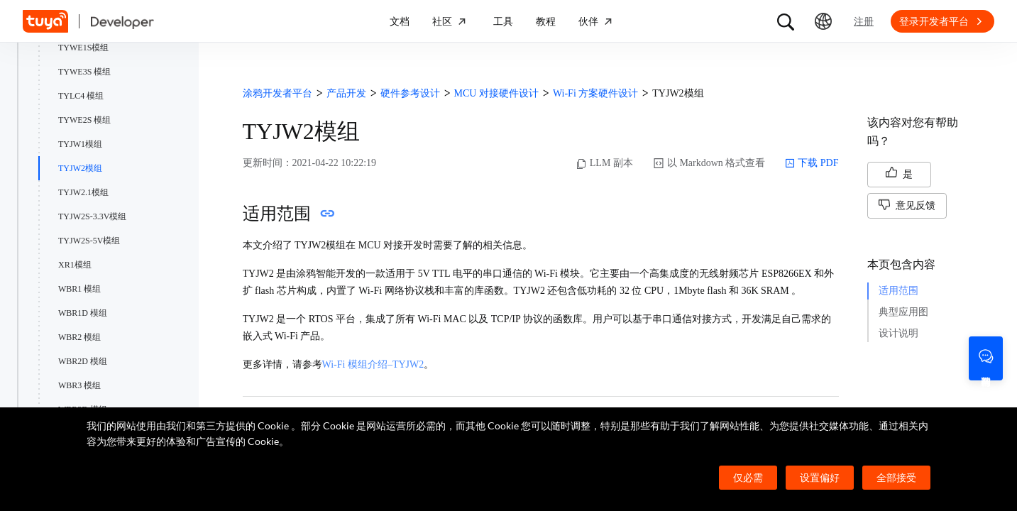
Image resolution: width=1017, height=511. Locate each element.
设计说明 (898, 333)
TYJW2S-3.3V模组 (92, 216)
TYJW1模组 (80, 144)
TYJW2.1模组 (83, 192)
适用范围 (898, 290)
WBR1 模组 (79, 289)
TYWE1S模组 (83, 48)
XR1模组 (75, 265)
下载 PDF (811, 163)
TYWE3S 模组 (84, 72)
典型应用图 (903, 312)
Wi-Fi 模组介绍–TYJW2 (373, 364)
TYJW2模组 (80, 168)
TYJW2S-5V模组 (89, 241)
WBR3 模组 (79, 385)
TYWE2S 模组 (84, 120)
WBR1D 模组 (82, 313)
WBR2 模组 (79, 337)
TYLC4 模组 (81, 96)
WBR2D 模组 (82, 361)
